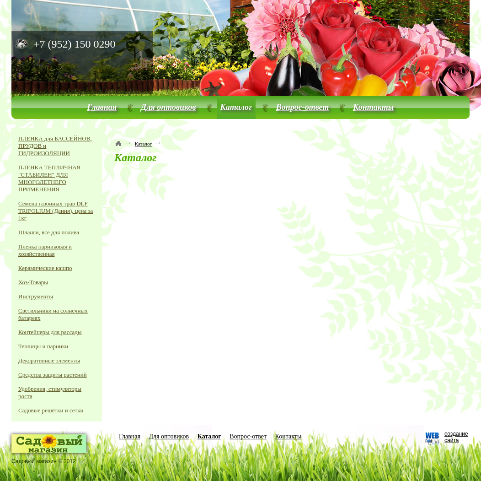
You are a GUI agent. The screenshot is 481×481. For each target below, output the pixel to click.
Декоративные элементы (49, 360)
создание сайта (456, 437)
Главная (102, 107)
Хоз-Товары (33, 282)
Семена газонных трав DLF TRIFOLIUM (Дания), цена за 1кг (55, 211)
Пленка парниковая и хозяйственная (45, 250)
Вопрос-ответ (302, 107)
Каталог (236, 107)
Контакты (373, 107)
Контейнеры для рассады (50, 332)
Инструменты (35, 296)
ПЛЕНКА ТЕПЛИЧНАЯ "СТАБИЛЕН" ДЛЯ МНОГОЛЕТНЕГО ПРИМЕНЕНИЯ (49, 178)
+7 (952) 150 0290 (74, 44)
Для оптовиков (168, 107)
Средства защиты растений (52, 374)
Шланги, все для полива (48, 232)
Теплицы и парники (43, 346)
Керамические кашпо (45, 268)
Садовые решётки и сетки (51, 410)
